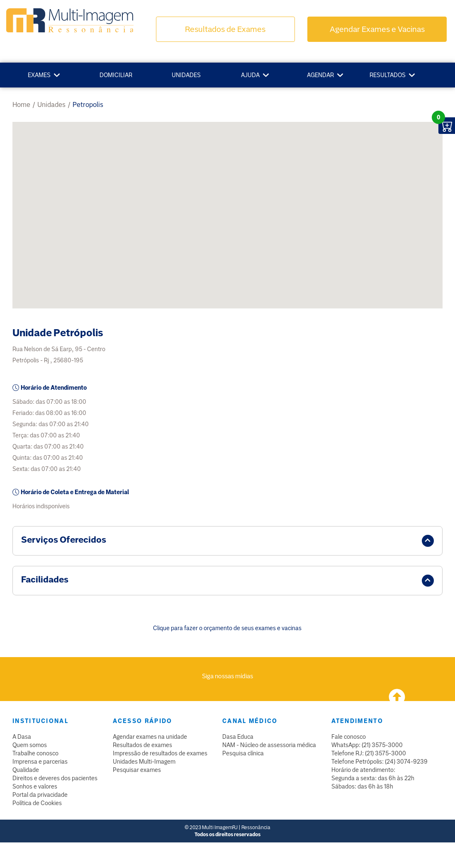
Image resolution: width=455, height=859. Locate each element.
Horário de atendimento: (363, 770)
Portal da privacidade (40, 794)
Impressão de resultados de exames (160, 753)
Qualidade (25, 770)
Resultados (388, 75)
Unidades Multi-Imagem (144, 761)
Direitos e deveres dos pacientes (54, 778)
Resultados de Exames (225, 29)
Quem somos (29, 745)
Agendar (320, 75)
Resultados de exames (142, 745)
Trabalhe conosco (35, 753)
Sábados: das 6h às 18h (362, 786)
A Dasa (21, 736)
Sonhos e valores (34, 786)
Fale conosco (348, 736)
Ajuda (250, 75)
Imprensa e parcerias (40, 761)
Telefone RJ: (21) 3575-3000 (368, 753)
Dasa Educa (237, 736)
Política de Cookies (37, 803)
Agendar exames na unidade (150, 736)
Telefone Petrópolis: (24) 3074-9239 (379, 761)
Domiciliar (116, 75)
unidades (51, 105)
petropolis (88, 105)
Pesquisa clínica (243, 753)
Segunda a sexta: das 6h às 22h (372, 778)
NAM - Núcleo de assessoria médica (269, 745)
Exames (39, 75)
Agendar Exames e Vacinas (377, 29)
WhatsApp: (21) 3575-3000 (367, 745)
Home (21, 105)
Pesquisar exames (137, 770)
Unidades (186, 75)
